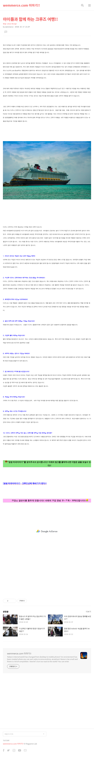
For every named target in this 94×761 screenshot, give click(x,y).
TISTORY (6, 740)
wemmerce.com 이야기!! (21, 5)
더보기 (88, 611)
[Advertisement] (47, 531)
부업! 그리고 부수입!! (10, 24)
